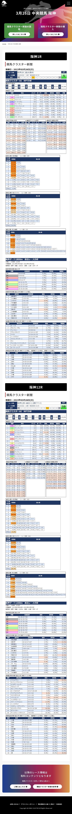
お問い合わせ (14, 804)
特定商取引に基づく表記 (46, 804)
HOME (4, 44)
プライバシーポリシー (28, 804)
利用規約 (59, 804)
